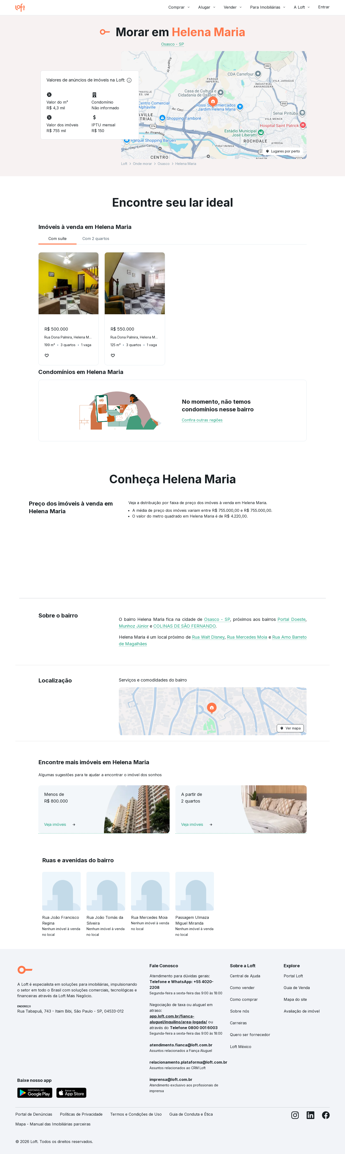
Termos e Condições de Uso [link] (136, 1114)
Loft (124, 164)
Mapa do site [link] (295, 999)
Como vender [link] (242, 987)
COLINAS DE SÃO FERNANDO (184, 626)
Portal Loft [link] (293, 975)
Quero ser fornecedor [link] (250, 1034)
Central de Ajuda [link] (245, 975)
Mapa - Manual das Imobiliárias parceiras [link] (53, 1124)
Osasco (164, 164)
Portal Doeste (291, 619)
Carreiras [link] (238, 1022)
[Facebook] (326, 1121)
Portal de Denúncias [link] (33, 1114)
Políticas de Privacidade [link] (81, 1114)
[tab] (57, 238)
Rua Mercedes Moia (247, 637)
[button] (214, 105)
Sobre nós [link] (239, 1011)
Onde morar (142, 164)
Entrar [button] (324, 7)
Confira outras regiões (202, 420)
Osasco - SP (217, 619)
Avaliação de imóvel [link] (302, 1011)
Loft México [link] (240, 1046)
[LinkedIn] (310, 1121)
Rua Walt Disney (208, 637)
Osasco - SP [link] (172, 44)
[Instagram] (295, 1121)
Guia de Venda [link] (297, 987)
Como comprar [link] (244, 999)
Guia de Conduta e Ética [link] (191, 1114)
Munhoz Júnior (134, 626)
